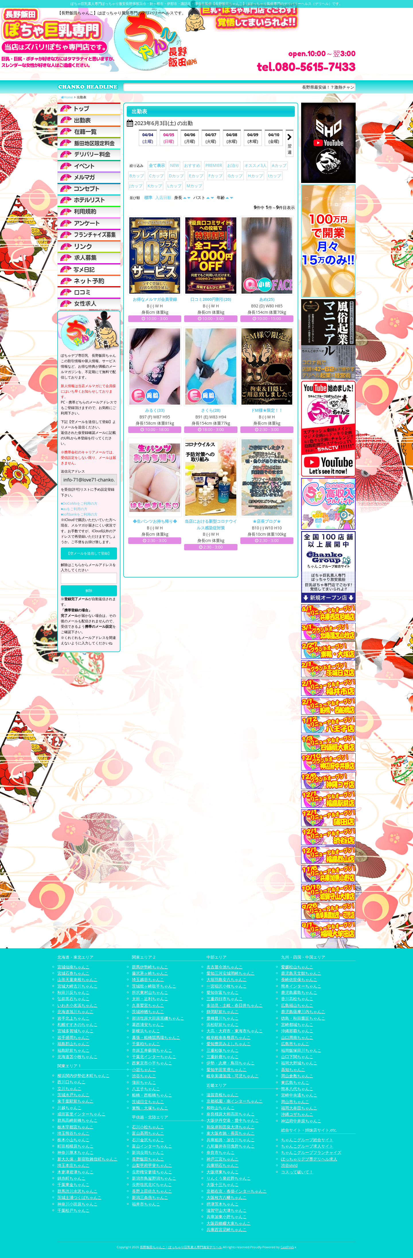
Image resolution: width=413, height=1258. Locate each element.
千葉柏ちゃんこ (146, 1043)
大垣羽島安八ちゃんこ (226, 979)
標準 (148, 197)
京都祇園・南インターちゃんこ (234, 1101)
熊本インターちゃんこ (301, 986)
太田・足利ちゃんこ (150, 998)
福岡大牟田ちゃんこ (299, 1108)
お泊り (233, 165)
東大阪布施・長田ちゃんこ (230, 1133)
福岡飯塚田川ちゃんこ (301, 1050)
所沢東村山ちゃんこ (150, 992)
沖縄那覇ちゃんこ (297, 1030)
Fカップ (216, 175)
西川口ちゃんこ (71, 1082)
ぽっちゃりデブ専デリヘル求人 (309, 1159)
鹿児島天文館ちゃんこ (301, 973)
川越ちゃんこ (69, 1107)
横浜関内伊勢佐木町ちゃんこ (83, 1075)
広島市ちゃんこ (295, 1043)
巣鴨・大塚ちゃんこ (150, 1108)
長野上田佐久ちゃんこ (152, 1191)
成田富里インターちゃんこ (81, 1114)
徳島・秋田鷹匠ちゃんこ (303, 1018)
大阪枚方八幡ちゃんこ (226, 1197)
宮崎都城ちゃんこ (297, 1024)
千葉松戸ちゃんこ (73, 1210)
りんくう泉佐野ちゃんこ (228, 1178)
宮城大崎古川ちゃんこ (77, 986)
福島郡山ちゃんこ (73, 1043)
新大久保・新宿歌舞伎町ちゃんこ (87, 1159)
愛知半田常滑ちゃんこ (226, 1069)
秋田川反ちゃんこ (73, 992)
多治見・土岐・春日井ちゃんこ (234, 1005)
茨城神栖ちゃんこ (148, 1011)
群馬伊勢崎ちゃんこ (150, 967)
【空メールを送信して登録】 (89, 553)
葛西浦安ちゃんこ (148, 1024)
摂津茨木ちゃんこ (222, 1204)
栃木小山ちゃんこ (73, 1139)
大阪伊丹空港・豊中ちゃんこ (232, 1120)
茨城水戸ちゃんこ (73, 1094)
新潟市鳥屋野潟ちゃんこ (154, 1178)
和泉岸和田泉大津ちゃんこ (230, 1127)
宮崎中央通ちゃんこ (299, 1095)
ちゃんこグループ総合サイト (307, 1139)
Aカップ (279, 165)
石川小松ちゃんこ (148, 1127)
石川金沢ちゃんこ (148, 1139)
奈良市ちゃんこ (220, 1152)
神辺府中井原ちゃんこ (301, 1121)
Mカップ (194, 185)
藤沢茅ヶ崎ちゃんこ (150, 973)
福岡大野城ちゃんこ (299, 1063)
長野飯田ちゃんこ (148, 1159)
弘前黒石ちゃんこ (73, 998)
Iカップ (274, 175)
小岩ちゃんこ (144, 1069)
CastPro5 (287, 1247)
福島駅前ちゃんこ (73, 1050)
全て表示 (157, 165)
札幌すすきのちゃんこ (77, 1024)
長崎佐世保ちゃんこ (299, 979)
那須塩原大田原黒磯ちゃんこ (158, 1018)
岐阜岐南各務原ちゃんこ (228, 1037)
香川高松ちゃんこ (297, 998)
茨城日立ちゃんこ (148, 1101)
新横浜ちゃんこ (146, 1030)
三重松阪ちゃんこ (222, 1050)
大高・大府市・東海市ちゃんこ (234, 1030)
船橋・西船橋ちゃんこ (152, 1095)
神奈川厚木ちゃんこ (75, 1152)
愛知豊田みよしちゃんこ (228, 1043)
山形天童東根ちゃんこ (77, 979)
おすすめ (192, 165)
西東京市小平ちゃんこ (152, 1063)
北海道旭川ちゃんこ (75, 1011)
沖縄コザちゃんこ (297, 1114)
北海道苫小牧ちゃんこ (77, 1056)
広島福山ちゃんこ (297, 1005)
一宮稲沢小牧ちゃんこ (226, 986)
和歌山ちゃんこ (220, 1107)
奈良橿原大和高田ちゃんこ (230, 1114)
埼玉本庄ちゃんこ (73, 1165)
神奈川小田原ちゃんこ (77, 1204)
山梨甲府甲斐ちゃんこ (152, 1165)
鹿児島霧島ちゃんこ (299, 992)
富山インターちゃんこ (152, 1146)
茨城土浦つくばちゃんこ (79, 1197)
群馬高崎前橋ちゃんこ (77, 1120)
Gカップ (235, 175)
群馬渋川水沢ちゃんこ (77, 1191)
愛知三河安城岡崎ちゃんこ (230, 973)
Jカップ (136, 185)
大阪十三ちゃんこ (222, 1184)
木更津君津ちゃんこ (75, 1172)
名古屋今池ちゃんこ (224, 967)
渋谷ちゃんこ (144, 1075)
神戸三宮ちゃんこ (222, 1159)
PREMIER (213, 165)
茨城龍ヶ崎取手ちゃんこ (154, 986)
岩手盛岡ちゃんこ (73, 1037)
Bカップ (136, 175)
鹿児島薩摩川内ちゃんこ (303, 1011)
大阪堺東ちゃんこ (222, 1172)
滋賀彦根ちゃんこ (222, 1094)
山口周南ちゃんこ (297, 1037)
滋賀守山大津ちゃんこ (226, 1210)
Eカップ (196, 175)
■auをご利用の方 (74, 508)
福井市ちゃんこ (146, 1204)
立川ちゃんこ (69, 1088)
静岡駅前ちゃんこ (222, 1011)
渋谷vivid (289, 1165)
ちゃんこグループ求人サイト (307, 1146)
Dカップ (176, 175)
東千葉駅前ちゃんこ (75, 1101)
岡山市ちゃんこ (295, 1101)
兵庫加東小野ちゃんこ (226, 1216)
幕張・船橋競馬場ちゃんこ (156, 1037)
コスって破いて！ (297, 1172)
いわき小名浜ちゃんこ (77, 1005)
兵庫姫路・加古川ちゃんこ (230, 1139)
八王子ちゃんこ (146, 1088)
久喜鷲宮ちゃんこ (148, 1005)
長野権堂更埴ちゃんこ (152, 1172)
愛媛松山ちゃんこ (297, 967)
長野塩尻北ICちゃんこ (152, 1184)
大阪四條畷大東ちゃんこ (228, 1223)
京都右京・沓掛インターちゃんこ (236, 1191)
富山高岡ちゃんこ (148, 1133)
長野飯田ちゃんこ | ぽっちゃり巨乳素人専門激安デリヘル (181, 1247)
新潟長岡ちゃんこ (148, 1152)
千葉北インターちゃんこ (154, 1056)
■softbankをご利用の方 (79, 514)
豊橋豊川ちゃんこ (222, 1018)
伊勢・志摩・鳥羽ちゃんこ (230, 1063)
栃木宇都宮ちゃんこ (75, 1127)
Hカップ (255, 175)
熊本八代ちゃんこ (297, 1088)
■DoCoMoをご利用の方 (79, 503)
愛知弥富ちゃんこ (222, 992)
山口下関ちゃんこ (297, 1056)
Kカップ (155, 185)
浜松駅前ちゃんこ (222, 1024)
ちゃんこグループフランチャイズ (311, 1152)
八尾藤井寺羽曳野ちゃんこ (230, 1146)
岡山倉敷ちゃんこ (297, 1075)
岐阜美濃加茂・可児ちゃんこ (232, 1075)
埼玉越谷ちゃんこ (148, 979)
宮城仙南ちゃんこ (73, 967)
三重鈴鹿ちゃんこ (222, 1056)
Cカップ (156, 175)
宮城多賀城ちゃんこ (75, 1030)
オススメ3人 (255, 165)
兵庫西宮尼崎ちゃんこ (226, 1229)
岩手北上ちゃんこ (73, 1018)
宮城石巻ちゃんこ (73, 973)
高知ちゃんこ (293, 1069)
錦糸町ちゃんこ (71, 1178)
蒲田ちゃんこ (144, 1082)
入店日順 (163, 197)
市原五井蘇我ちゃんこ (152, 1050)
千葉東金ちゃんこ (73, 1184)
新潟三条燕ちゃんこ (150, 1197)
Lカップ (174, 185)
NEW (174, 165)
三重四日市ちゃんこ (224, 998)
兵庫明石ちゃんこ (222, 1165)
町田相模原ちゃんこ (75, 1146)
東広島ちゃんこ (295, 1082)
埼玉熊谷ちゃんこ (73, 1133)
